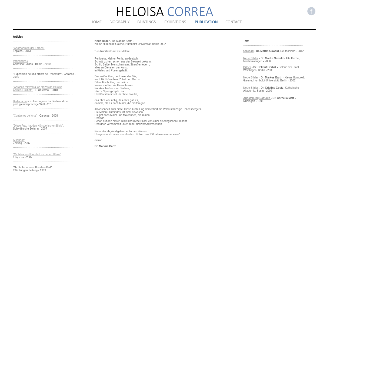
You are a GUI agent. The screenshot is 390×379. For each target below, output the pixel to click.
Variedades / (20, 61)
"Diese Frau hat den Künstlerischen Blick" (38, 125)
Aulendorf (19, 140)
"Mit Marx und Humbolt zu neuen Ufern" (37, 154)
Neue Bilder (250, 58)
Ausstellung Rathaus (256, 98)
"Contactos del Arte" (25, 115)
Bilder (247, 67)
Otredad (248, 51)
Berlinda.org (20, 101)
